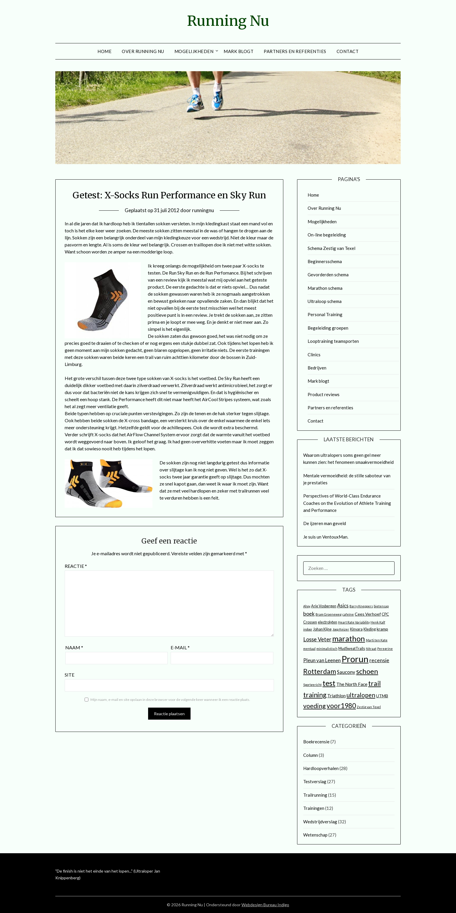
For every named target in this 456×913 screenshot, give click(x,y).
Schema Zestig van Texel (331, 248)
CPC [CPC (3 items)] (385, 614)
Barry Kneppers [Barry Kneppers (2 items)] (361, 606)
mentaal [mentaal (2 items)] (309, 648)
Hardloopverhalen (321, 768)
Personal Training (325, 314)
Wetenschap (315, 834)
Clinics (314, 354)
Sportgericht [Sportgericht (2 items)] (312, 685)
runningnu (203, 210)
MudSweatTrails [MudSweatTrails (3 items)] (351, 648)
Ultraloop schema (325, 301)
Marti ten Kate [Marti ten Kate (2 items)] (377, 640)
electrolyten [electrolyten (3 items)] (327, 622)
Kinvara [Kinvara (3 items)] (356, 629)
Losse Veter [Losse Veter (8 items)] (317, 639)
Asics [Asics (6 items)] (343, 606)
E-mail (180, 647)
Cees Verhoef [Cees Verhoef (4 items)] (368, 613)
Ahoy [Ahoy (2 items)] (306, 606)
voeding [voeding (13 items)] (314, 706)
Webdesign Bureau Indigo (265, 904)
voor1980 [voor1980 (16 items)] (341, 705)
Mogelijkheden (194, 51)
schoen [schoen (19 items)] (367, 671)
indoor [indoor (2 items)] (307, 629)
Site (69, 674)
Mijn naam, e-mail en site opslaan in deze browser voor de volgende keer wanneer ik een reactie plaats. (170, 699)
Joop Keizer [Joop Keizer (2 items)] (340, 629)
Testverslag (314, 781)
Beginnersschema (325, 261)
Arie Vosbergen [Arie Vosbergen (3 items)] (323, 606)
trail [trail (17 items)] (374, 683)
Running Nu (228, 21)
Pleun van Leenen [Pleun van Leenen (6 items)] (322, 660)
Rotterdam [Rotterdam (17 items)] (319, 671)
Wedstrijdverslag (320, 821)
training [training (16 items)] (314, 695)
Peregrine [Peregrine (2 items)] (385, 648)
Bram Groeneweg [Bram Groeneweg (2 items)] (329, 614)
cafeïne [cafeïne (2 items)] (348, 614)
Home (104, 51)
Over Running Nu (143, 51)
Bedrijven (317, 367)
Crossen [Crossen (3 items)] (310, 622)
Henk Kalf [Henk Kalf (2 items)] (378, 622)
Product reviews (324, 394)
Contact (348, 51)
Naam (74, 647)
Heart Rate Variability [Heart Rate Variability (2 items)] (354, 622)
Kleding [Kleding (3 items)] (370, 629)
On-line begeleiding (327, 234)
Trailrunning (315, 795)
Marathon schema (325, 288)
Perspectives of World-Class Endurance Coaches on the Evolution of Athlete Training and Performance (347, 503)
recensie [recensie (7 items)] (379, 660)
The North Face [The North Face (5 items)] (351, 684)
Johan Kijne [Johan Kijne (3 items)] (322, 629)
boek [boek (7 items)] (309, 614)
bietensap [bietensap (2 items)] (381, 606)
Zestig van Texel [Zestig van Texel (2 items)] (369, 707)
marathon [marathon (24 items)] (348, 638)
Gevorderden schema (328, 274)
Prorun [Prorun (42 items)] (355, 659)
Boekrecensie (316, 741)
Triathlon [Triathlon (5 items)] (336, 695)
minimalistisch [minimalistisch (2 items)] (326, 648)
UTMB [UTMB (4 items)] (382, 695)
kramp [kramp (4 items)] (382, 628)
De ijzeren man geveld (324, 523)
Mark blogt (238, 51)
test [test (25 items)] (329, 683)
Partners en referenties (295, 51)
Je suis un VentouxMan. (325, 536)
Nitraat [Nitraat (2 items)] (371, 648)
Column (310, 755)
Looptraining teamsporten (333, 341)
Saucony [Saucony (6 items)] (346, 672)
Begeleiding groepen (328, 328)
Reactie (76, 566)
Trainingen (313, 808)
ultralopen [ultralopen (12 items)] (361, 695)
